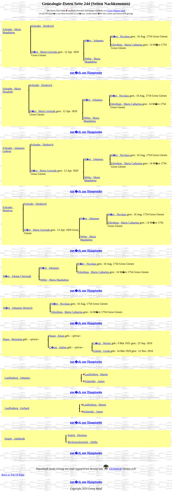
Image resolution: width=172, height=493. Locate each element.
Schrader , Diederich (42, 25)
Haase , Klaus (57, 335)
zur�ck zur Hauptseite (86, 72)
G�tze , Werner (102, 343)
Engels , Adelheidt (14, 438)
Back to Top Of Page (12, 474)
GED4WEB (115, 468)
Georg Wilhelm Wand (116, 10)
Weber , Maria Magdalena (92, 60)
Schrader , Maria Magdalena (12, 31)
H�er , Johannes (94, 40)
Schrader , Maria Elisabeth (12, 90)
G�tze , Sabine (58, 347)
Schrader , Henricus (8, 209)
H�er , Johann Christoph (17, 276)
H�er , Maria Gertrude (44, 51)
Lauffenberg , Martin (95, 374)
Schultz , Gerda (102, 351)
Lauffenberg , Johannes (17, 377)
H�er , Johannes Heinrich (18, 307)
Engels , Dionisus (77, 435)
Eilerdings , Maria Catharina (127, 44)
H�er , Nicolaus (121, 36)
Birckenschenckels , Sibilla (83, 442)
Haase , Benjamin (13, 339)
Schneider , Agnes (94, 381)
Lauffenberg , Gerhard (17, 408)
